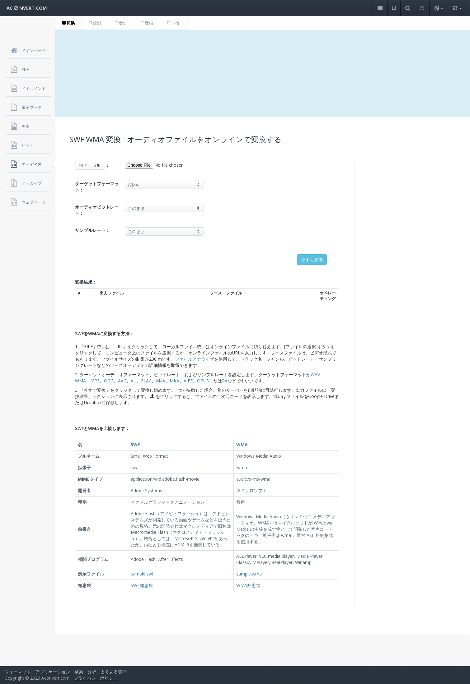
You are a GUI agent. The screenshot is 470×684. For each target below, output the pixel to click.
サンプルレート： (92, 230)
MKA (174, 381)
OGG (109, 381)
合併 (121, 22)
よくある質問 (114, 672)
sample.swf (142, 574)
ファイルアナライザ (194, 359)
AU (134, 381)
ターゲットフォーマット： (97, 187)
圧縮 (147, 22)
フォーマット (18, 672)
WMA (80, 381)
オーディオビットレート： (97, 210)
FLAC (146, 381)
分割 (95, 22)
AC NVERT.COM (27, 8)
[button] (380, 8)
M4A (160, 381)
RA (225, 381)
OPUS (203, 381)
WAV (315, 374)
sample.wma (249, 574)
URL (97, 166)
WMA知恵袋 (248, 585)
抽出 (173, 22)
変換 (68, 22)
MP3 (95, 381)
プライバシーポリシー (95, 678)
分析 (91, 672)
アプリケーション (52, 672)
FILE (82, 166)
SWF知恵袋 (142, 585)
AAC (122, 381)
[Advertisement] (262, 73)
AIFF (188, 381)
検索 (78, 672)
